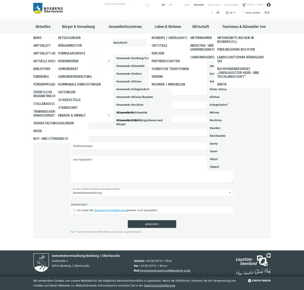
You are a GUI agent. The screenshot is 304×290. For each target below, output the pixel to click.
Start (187, 4)
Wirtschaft (200, 26)
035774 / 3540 (253, 5)
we (170, 4)
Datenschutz (231, 4)
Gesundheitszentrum (125, 26)
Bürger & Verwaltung (78, 26)
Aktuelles (42, 26)
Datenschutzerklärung (159, 285)
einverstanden (259, 281)
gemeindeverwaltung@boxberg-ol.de (165, 270)
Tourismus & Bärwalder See (244, 26)
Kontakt (199, 4)
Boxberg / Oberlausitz (59, 36)
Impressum (214, 4)
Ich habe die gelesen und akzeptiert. (117, 210)
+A (217, 12)
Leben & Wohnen (168, 26)
